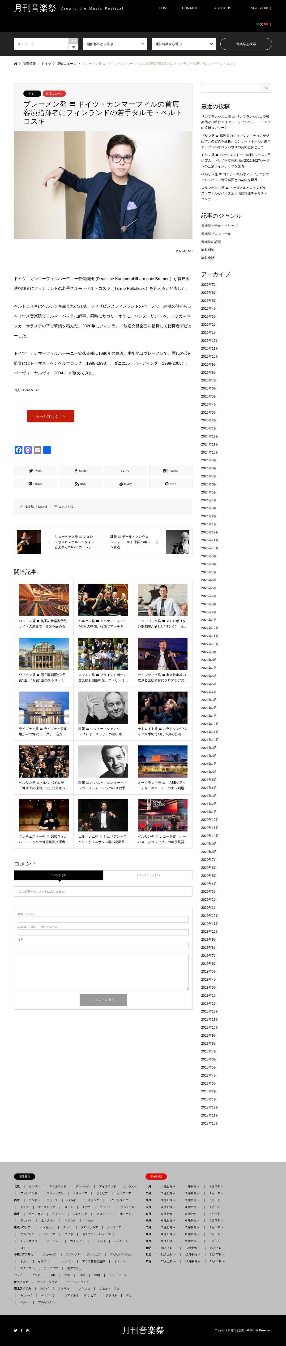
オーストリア (46, 1207)
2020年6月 (209, 868)
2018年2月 (209, 1091)
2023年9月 (209, 556)
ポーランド (54, 1241)
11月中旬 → (193, 1254)
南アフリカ (74, 1268)
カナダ (44, 1288)
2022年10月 (210, 644)
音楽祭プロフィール (216, 234)
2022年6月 (209, 676)
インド (36, 1275)
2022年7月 (209, 668)
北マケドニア (128, 1214)
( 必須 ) (26, 914)
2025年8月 (209, 372)
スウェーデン (55, 1193)
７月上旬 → (168, 1227)
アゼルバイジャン (121, 1254)
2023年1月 (209, 620)
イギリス (34, 1186)
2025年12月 (210, 340)
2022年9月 (209, 652)
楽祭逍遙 (207, 250)
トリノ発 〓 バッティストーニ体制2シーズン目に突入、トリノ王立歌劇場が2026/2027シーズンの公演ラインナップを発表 (236, 160)
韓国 (97, 1275)
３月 (149, 1200)
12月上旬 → (168, 1261)
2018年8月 (209, 1043)
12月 (149, 1261)
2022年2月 (209, 708)
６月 (149, 1220)
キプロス (70, 1220)
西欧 (18, 1200)
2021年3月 (209, 796)
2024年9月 (209, 460)
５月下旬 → (216, 1214)
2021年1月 (209, 812)
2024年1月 (209, 524)
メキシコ (84, 1288)
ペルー (24, 1302)
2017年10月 (210, 1123)
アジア (19, 1275)
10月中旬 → (193, 1248)
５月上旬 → (168, 1214)
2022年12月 (210, 628)
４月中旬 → (192, 1207)
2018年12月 (210, 1011)
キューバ (25, 1295)
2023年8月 (209, 564)
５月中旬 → (192, 1214)
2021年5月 (209, 780)
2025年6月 (209, 388)
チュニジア (51, 1268)
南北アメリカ (24, 1288)
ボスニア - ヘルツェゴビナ (99, 1234)
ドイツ (32, 93)
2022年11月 (210, 636)
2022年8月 (209, 660)
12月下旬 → (217, 1261)
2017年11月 (210, 1115)
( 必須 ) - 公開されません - (38, 927)
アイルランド (58, 1186)
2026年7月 (209, 284)
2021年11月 (210, 732)
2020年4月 (209, 884)
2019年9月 (209, 939)
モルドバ (99, 1241)
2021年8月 (209, 756)
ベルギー (72, 1200)
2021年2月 (209, 804)
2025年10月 (210, 356)
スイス (69, 1207)
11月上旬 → (168, 1254)
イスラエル (45, 1261)
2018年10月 (210, 1027)
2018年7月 (209, 1051)
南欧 (18, 1214)
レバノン (67, 1261)
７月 (149, 1227)
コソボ (69, 1234)
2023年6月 (209, 580)
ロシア (24, 1248)
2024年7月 (209, 476)
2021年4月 (209, 788)
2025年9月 (209, 364)
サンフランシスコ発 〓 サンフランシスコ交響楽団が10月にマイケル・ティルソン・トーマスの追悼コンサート (236, 122)
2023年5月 (209, 588)
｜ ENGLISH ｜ (258, 8)
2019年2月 (209, 995)
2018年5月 (209, 1067)
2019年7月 (209, 955)
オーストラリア (47, 1282)
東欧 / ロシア (23, 1227)
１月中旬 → (192, 1186)
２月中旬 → (192, 1193)
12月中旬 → (193, 1261)
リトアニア (124, 1193)
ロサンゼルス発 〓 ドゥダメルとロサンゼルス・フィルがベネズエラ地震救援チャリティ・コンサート (236, 193)
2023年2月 (209, 612)
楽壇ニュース (54, 93)
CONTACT (190, 8)
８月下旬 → (216, 1234)
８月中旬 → (192, 1234)
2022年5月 (209, 684)
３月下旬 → (216, 1200)
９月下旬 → (216, 1241)
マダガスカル (27, 1268)
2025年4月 (209, 404)
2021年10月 (210, 740)
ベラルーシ (121, 1241)
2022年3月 (209, 700)
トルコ (24, 1261)
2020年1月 (209, 907)
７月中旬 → (192, 1227)
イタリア (57, 1214)
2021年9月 (209, 748)
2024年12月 (210, 436)
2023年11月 (210, 540)
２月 (149, 1193)
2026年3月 (209, 316)
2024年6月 (209, 484)
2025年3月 (209, 412)
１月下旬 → (216, 1186)
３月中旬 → (192, 1200)
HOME (164, 8)
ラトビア (102, 1193)
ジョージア (50, 1254)
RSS (28, 1330)
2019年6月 (209, 963)
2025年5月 (209, 396)
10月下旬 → (217, 1248)
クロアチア (103, 1214)
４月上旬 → (168, 1207)
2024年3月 (209, 508)
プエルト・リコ (109, 1288)
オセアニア (22, 1282)
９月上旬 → (168, 1241)
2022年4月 (209, 692)
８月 (149, 1234)
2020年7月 (209, 859)
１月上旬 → (168, 1186)
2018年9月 (209, 1035)
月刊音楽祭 (143, 1330)
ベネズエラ (46, 1295)
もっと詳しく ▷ (51, 417)
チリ (129, 1295)
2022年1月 (209, 716)
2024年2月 (209, 516)
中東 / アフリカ (25, 1254)
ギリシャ (25, 1220)
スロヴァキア (89, 1227)
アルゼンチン (45, 1302)
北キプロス (48, 1220)
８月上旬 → (168, 1234)
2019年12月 (210, 916)
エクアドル (67, 1295)
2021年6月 (209, 772)
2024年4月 (209, 500)
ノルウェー (130, 1186)
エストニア (80, 1193)
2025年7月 (209, 380)
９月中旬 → (192, 1241)
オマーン (119, 1261)
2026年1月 (209, 332)
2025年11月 (210, 348)
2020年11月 (210, 828)
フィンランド (28, 1193)
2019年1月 (209, 1003)
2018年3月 (209, 1083)
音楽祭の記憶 (211, 242)
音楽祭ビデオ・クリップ (219, 226)
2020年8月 (209, 852)
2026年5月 (209, 301)
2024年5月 (209, 492)
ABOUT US (224, 8)
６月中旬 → (192, 1220)
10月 (149, 1248)
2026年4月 (209, 308)
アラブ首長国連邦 (93, 1261)
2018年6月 (209, 1059)
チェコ (67, 1227)
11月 (149, 1254)
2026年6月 (209, 292)
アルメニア (94, 1254)
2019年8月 (209, 947)
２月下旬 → (216, 1193)
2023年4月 (209, 596)
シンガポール (117, 1275)
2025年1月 (209, 428)
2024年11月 (210, 444)
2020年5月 (209, 876)
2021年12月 (210, 724)
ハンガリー (47, 1227)
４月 (149, 1207)
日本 (52, 1275)
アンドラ (33, 1200)
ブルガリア (27, 1234)
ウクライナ (77, 1241)
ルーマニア (114, 1227)
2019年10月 (210, 931)
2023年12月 (210, 532)
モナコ (86, 1207)
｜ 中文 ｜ (262, 24)
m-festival (41, 507)
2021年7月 (209, 764)
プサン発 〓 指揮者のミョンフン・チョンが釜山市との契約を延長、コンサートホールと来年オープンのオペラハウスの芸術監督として (236, 141)
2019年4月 (209, 979)
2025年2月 (209, 420)
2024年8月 (209, 468)
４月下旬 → (216, 1207)
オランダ (93, 1200)
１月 (149, 1186)
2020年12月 (210, 820)
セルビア (49, 1234)
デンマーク (83, 1186)
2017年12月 (210, 1107)
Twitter (15, 1330)
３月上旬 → (168, 1200)
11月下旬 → (217, 1254)
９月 (149, 1241)
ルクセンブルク (118, 1200)
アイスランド (106, 1186)
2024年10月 (210, 452)
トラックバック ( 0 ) (148, 875)
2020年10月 (210, 836)
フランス (52, 1200)
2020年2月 (209, 899)
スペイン (105, 1207)
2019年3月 (209, 987)
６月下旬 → (216, 1220)
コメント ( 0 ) (59, 875)
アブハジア (71, 1254)
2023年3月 (209, 604)
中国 (67, 1275)
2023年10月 (210, 548)
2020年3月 (209, 891)
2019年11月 (210, 924)
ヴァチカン (36, 1214)
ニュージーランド (78, 1282)
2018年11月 (210, 1019)
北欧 (18, 1186)
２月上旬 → (168, 1193)
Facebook (21, 1330)
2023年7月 (209, 572)
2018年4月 (209, 1075)
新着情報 (29, 63)
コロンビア (89, 1295)
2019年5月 (209, 971)
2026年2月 (209, 324)
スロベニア (80, 1214)
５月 (149, 1214)
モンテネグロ (28, 1241)
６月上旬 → (168, 1220)
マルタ (89, 1220)
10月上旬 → (168, 1248)
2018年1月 (209, 1099)
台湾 (82, 1275)
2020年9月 (209, 844)
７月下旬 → (216, 1227)
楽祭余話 (207, 258)
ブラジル (111, 1295)
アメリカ (63, 1288)
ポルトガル (127, 1207)
